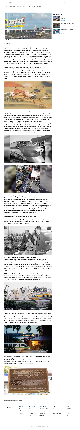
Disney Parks (8, 400)
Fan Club (21, 406)
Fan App (29, 415)
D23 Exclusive (31, 406)
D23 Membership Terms (13, 422)
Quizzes (29, 410)
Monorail (20, 400)
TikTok (68, 410)
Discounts (21, 413)
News (7, 6)
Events (20, 411)
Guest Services (56, 411)
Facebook (69, 413)
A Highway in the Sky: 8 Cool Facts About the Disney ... (29, 6)
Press (54, 408)
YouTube (69, 411)
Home (3, 6)
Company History (42, 410)
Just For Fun (12, 6)
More (54, 406)
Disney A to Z (42, 415)
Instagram (69, 408)
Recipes (29, 411)
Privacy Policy (24, 422)
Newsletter (30, 413)
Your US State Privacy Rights (32, 422)
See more (63, 20)
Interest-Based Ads (52, 422)
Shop (20, 410)
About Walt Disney (43, 411)
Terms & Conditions (57, 413)
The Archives (42, 406)
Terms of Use (20, 422)
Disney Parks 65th (14, 400)
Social (67, 406)
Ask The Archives (42, 413)
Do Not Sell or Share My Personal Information (63, 422)
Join (20, 408)
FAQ (53, 410)
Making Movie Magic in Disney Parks (67, 23)
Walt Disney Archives (43, 408)
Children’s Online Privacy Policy (43, 422)
